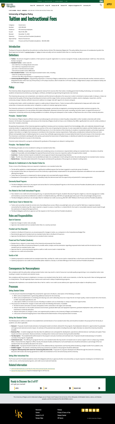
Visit (46, 388)
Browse (24, 10)
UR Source (60, 418)
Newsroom (38, 409)
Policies (60, 409)
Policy (19, 10)
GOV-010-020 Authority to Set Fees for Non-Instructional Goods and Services (33, 369)
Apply (17, 388)
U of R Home (12, 10)
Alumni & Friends (59, 1)
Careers (38, 412)
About (31, 5)
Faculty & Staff (48, 1)
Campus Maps (39, 418)
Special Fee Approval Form (18, 370)
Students (39, 1)
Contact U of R (40, 415)
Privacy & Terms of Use (64, 412)
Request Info (77, 388)
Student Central (62, 415)
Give (66, 1)
